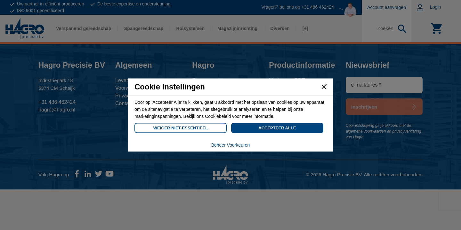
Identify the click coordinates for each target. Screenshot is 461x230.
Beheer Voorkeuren (230, 145)
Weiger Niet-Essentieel (180, 128)
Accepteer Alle (277, 128)
